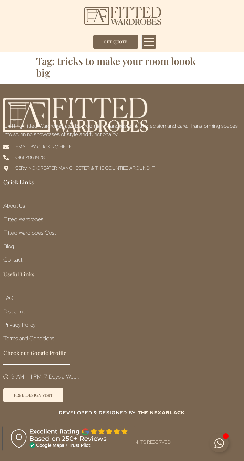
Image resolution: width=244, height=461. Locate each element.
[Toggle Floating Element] (219, 442)
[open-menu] (148, 42)
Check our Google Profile (34, 352)
